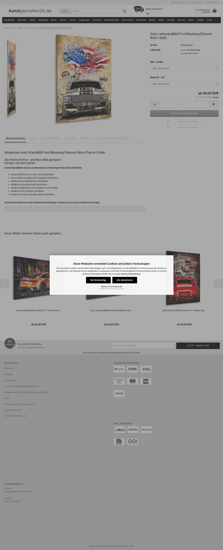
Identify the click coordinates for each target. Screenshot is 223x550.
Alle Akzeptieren (125, 280)
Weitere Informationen (111, 286)
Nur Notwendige (98, 280)
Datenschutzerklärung (130, 274)
